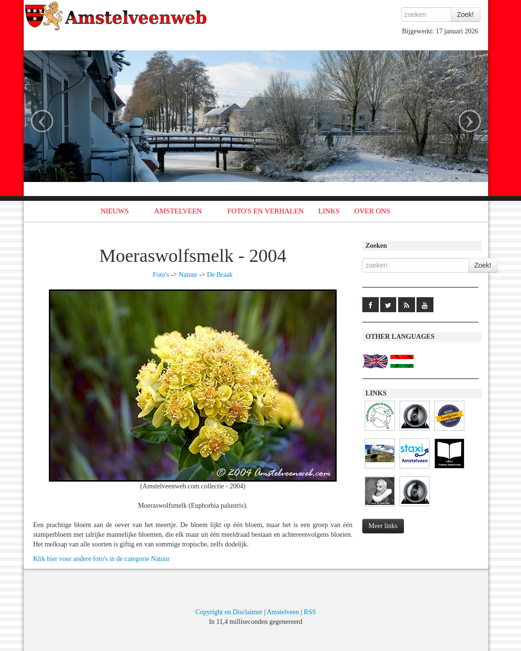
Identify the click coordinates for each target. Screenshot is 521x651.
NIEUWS (115, 211)
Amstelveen (283, 612)
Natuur (188, 274)
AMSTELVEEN (178, 211)
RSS (310, 612)
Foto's (161, 274)
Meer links (383, 526)
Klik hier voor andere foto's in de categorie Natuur (101, 558)
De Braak (220, 274)
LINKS (329, 211)
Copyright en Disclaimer (228, 612)
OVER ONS (372, 211)
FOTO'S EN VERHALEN (265, 211)
